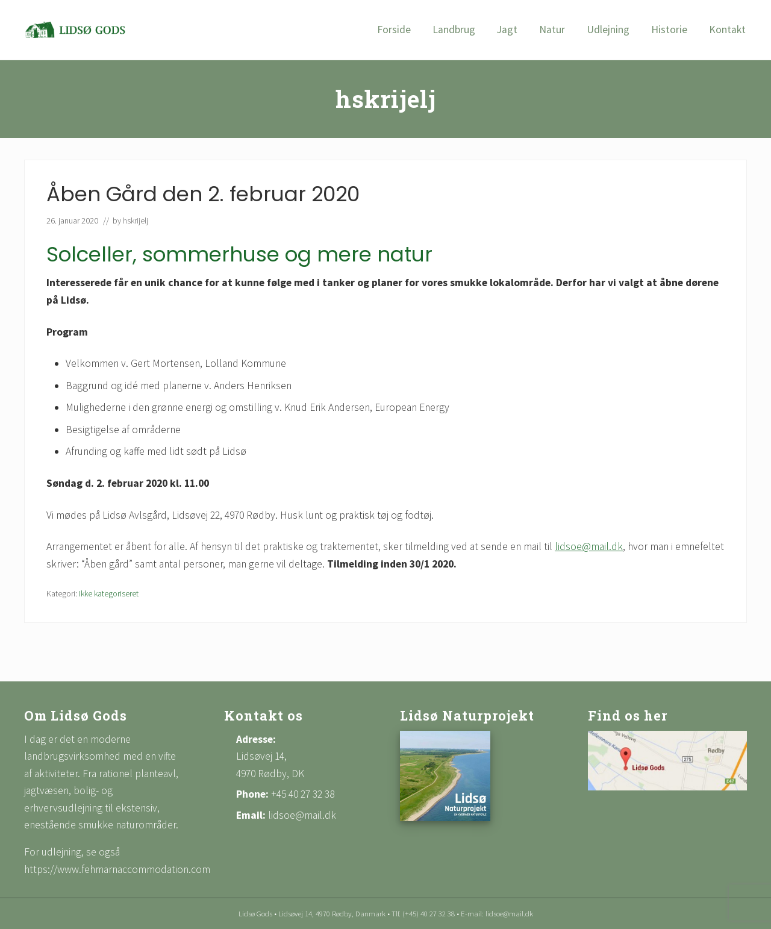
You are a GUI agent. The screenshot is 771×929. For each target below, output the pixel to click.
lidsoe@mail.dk (589, 546)
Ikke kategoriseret (109, 593)
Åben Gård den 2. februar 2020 (203, 194)
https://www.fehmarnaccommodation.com (117, 869)
